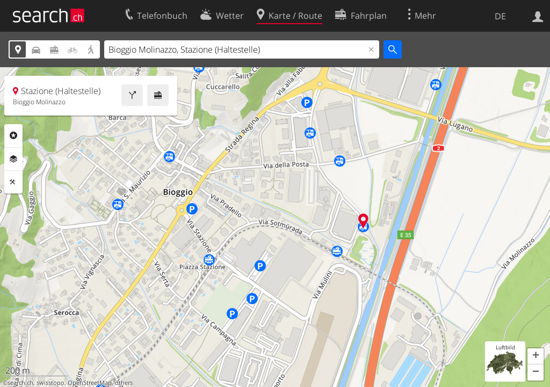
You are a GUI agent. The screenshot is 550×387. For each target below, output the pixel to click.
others (124, 382)
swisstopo (50, 382)
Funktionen (13, 182)
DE (500, 16)
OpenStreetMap (90, 382)
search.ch (20, 382)
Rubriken (13, 135)
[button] (535, 356)
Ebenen (13, 159)
